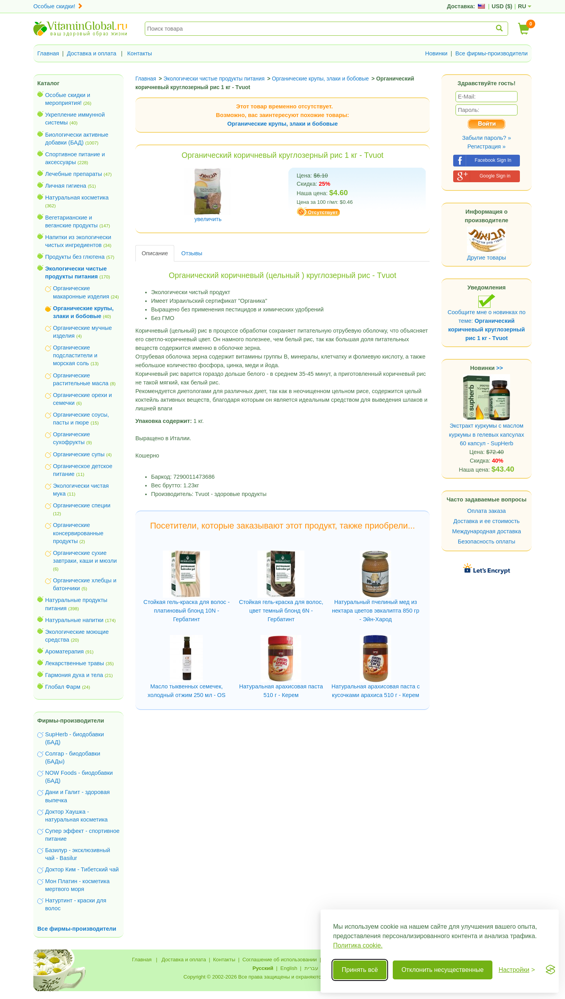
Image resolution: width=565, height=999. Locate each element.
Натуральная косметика (77, 197)
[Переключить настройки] (517, 970)
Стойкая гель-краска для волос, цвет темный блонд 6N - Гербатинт (281, 610)
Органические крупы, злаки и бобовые (282, 124)
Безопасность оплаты (487, 541)
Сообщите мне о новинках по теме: (487, 317)
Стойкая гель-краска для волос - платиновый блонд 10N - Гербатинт (187, 610)
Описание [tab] (155, 253)
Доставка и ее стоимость (487, 521)
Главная (48, 53)
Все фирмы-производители (491, 53)
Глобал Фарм (62, 687)
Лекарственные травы (74, 663)
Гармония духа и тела (74, 675)
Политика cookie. (358, 945)
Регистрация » (486, 146)
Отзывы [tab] (191, 253)
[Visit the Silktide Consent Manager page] (550, 970)
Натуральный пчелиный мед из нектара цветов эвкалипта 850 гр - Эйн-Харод (375, 610)
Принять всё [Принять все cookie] (360, 969)
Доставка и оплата (92, 53)
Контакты (139, 53)
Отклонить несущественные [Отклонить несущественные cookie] (442, 969)
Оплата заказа (486, 511)
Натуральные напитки (74, 620)
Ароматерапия (64, 651)
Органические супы (78, 454)
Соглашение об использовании (279, 959)
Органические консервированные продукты (78, 533)
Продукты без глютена (75, 257)
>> (499, 368)
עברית (311, 968)
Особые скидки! (58, 6)
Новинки (436, 53)
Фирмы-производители (70, 720)
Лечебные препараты (73, 174)
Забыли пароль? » (486, 138)
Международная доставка (486, 531)
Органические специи (81, 505)
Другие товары (486, 257)
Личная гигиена (65, 186)
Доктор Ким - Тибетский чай (82, 869)
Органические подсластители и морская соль (75, 355)
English (288, 968)
